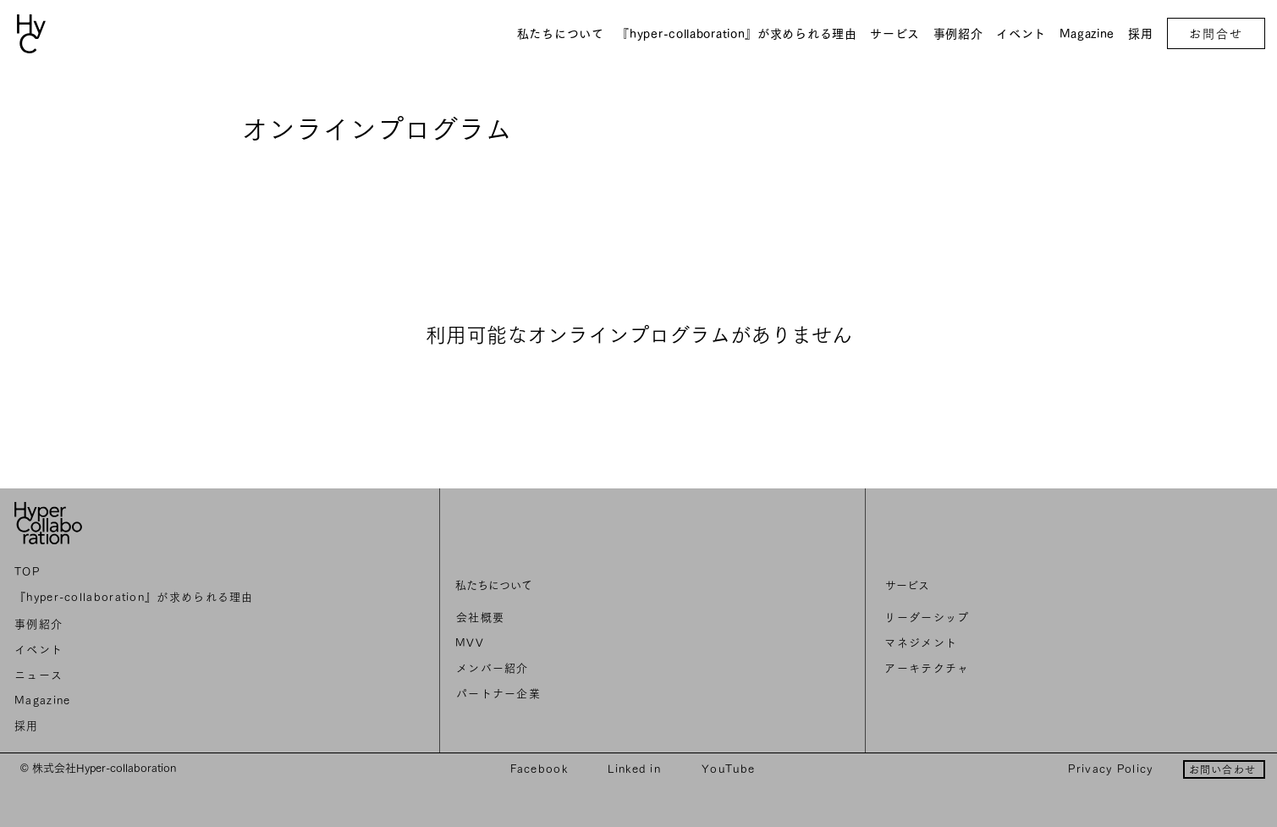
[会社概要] (573, 618)
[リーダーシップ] (1004, 618)
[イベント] (137, 650)
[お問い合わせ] (1224, 769)
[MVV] (572, 643)
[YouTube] (730, 769)
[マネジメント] (1004, 643)
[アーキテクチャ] (1004, 668)
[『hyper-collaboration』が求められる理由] (137, 597)
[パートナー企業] (573, 694)
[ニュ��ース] (137, 675)
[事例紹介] (137, 624)
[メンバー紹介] (573, 668)
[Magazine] (137, 701)
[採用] (137, 726)
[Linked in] (636, 769)
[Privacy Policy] (1112, 769)
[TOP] (137, 572)
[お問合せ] (1216, 33)
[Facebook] (540, 769)
